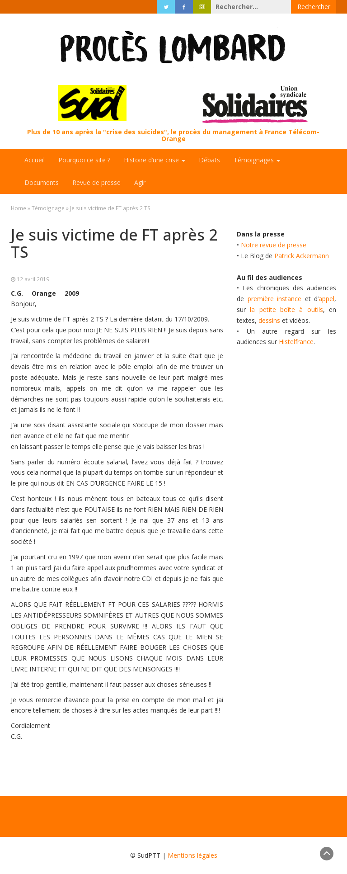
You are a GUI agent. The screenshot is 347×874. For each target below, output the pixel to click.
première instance (275, 298)
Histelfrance (296, 341)
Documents (41, 182)
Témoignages (257, 160)
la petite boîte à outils (286, 309)
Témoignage (48, 208)
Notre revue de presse (273, 245)
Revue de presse (96, 182)
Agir (139, 182)
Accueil (34, 160)
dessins (269, 320)
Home (18, 208)
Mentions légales (192, 855)
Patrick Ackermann (301, 255)
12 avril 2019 (33, 279)
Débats (209, 160)
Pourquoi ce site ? (84, 160)
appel (326, 298)
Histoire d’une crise (154, 160)
